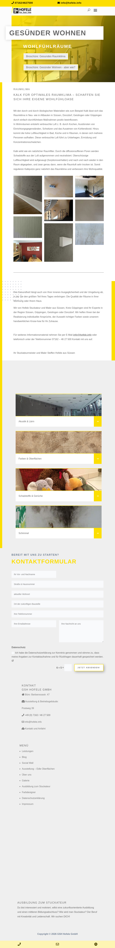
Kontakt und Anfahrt (35, 728)
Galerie (25, 780)
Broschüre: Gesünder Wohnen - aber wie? (50, 67)
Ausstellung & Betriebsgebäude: (42, 701)
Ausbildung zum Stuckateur (36, 786)
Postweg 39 (28, 708)
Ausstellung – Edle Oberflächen (38, 769)
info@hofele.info (82, 335)
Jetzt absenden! (88, 668)
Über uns (26, 774)
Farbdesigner (29, 792)
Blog (24, 757)
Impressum (27, 804)
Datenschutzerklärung (33, 798)
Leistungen (27, 751)
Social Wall (27, 763)
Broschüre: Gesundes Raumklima (45, 56)
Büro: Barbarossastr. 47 (37, 694)
